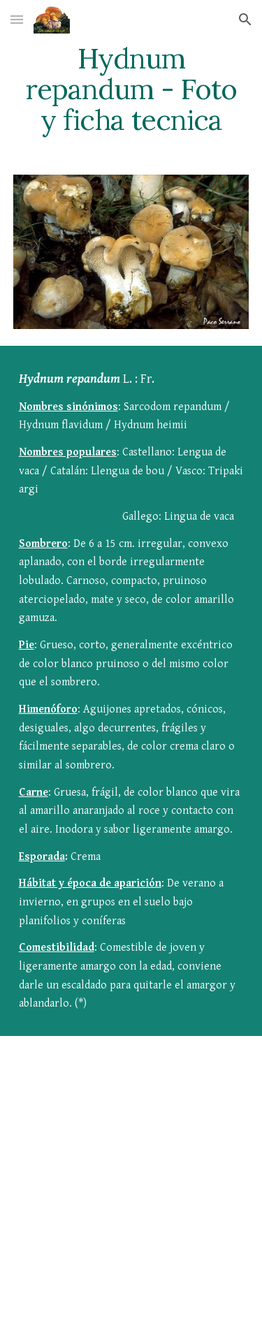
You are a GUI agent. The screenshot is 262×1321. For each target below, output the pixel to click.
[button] (17, 19)
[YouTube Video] (131, 1151)
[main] (131, 89)
